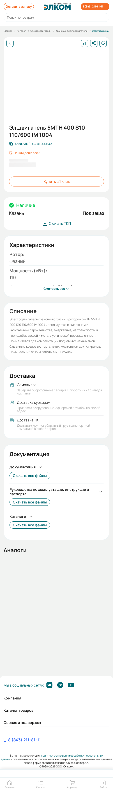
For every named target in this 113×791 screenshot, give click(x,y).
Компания (12, 698)
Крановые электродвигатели (72, 30)
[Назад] (10, 43)
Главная (8, 30)
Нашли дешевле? (24, 153)
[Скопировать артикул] (30, 144)
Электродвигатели (40, 30)
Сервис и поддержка (22, 722)
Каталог (21, 30)
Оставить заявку (19, 6)
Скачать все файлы (30, 475)
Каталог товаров (18, 710)
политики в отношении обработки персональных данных (52, 757)
